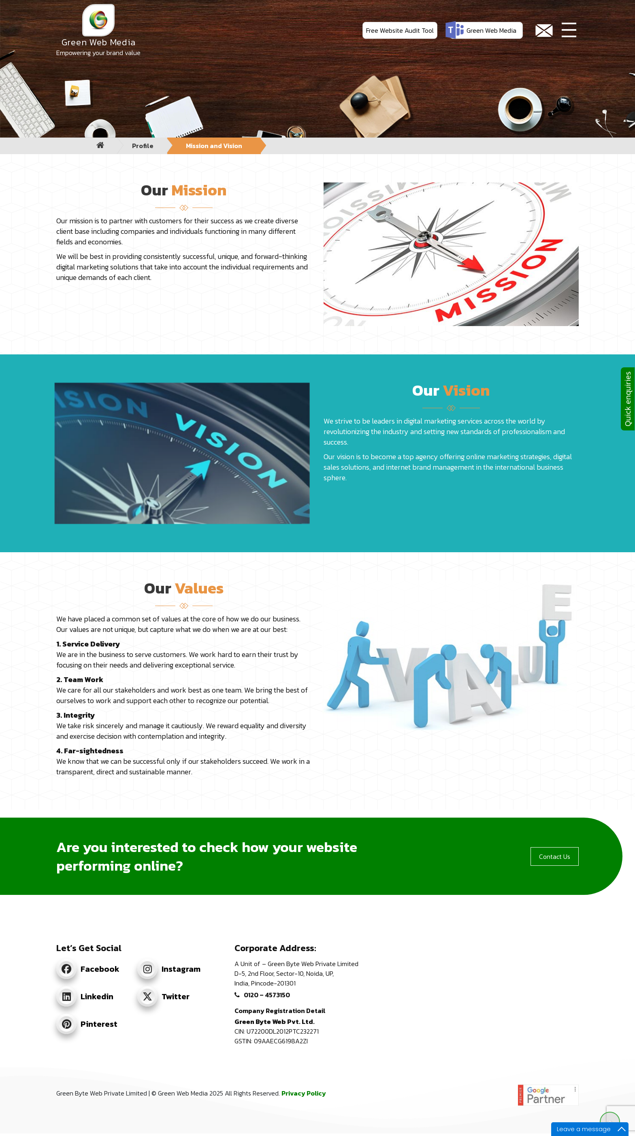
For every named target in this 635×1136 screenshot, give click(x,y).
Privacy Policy (303, 1093)
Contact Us (554, 856)
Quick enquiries (628, 398)
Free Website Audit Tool (400, 30)
